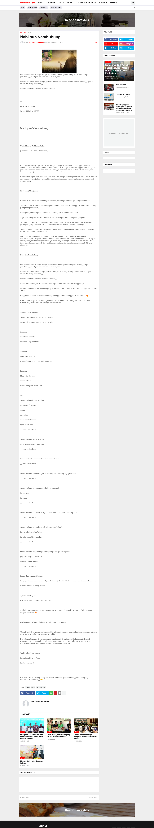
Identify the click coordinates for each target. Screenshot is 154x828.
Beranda (23, 32)
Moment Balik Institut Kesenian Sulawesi (31, 762)
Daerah (70, 3)
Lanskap (113, 3)
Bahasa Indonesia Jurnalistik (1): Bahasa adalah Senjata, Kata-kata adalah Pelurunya (124, 107)
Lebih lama (93, 797)
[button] (133, 3)
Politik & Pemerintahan (86, 3)
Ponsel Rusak (121, 85)
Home (40, 3)
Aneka (61, 3)
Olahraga (103, 3)
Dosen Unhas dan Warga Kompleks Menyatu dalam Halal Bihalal (85, 736)
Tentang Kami (32, 7)
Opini (33, 687)
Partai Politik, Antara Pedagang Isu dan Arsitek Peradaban (58, 735)
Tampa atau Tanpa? (123, 94)
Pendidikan (50, 3)
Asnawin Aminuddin (40, 701)
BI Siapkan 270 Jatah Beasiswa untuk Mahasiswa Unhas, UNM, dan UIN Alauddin (31, 736)
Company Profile (56, 7)
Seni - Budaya (40, 687)
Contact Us (43, 7)
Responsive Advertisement (118, 133)
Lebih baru (25, 797)
